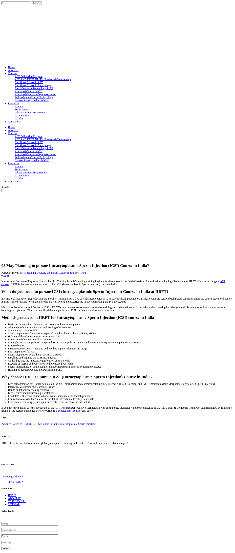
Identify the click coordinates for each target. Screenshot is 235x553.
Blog (49, 272)
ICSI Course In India (64, 272)
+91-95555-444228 (13, 482)
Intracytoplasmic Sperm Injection (77, 423)
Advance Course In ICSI (14, 423)
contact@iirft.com (68, 410)
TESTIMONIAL (17, 501)
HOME (12, 495)
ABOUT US (14, 498)
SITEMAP (13, 504)
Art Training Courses (34, 272)
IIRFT (83, 272)
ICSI (31, 423)
